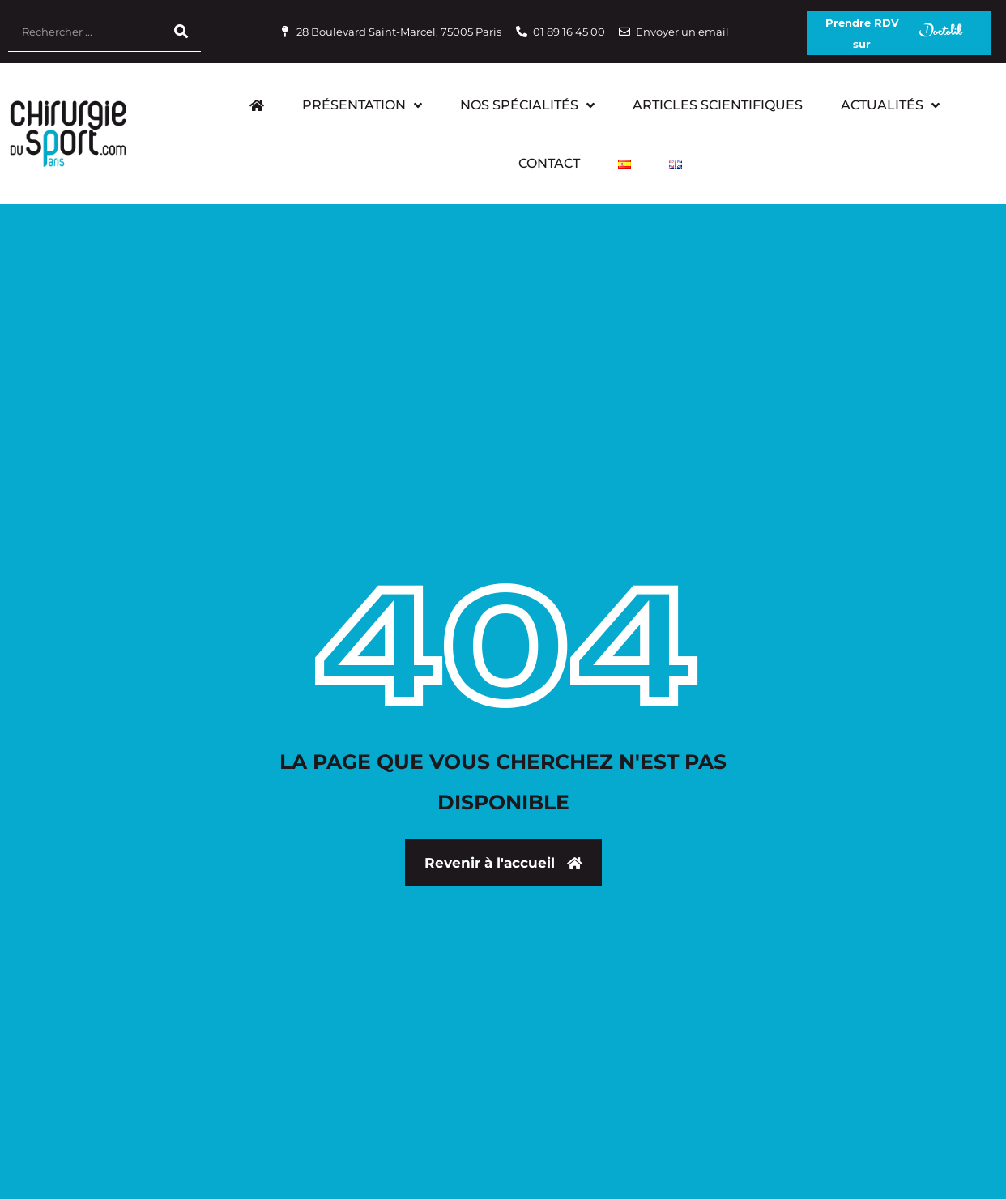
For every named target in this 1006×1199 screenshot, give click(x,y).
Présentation (362, 105)
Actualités (890, 105)
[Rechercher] (180, 31)
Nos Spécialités (527, 105)
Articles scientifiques (718, 105)
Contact (549, 163)
